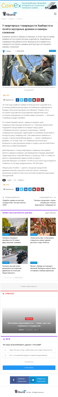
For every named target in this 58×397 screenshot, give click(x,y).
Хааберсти (21, 180)
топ (15, 180)
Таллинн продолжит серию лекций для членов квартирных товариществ (45, 202)
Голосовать (29, 368)
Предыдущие (7, 277)
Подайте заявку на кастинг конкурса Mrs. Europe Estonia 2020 (14, 202)
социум (9, 180)
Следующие (18, 277)
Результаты (29, 362)
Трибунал (29, 319)
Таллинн (52, 50)
